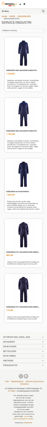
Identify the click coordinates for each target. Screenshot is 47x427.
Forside (4, 16)
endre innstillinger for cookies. (23, 419)
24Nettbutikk (28, 423)
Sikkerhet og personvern (35, 381)
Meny (5, 11)
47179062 (11, 391)
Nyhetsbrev (24, 384)
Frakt (7, 381)
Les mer (27, 416)
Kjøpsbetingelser (17, 381)
